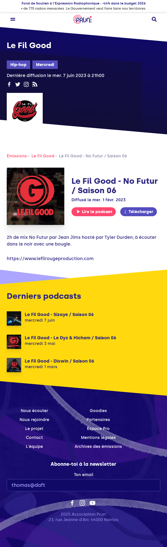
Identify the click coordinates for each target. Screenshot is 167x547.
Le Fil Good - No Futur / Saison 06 (93, 156)
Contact (34, 437)
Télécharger (138, 211)
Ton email (83, 474)
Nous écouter (34, 410)
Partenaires (98, 419)
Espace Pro (98, 428)
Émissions (17, 156)
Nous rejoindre (34, 419)
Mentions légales (98, 437)
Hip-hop (18, 64)
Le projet (34, 428)
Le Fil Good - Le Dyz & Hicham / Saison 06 (70, 337)
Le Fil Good (42, 156)
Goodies (98, 410)
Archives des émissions (98, 446)
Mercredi (45, 64)
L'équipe (34, 446)
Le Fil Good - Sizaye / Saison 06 (59, 314)
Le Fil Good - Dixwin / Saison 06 (59, 361)
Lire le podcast (94, 211)
